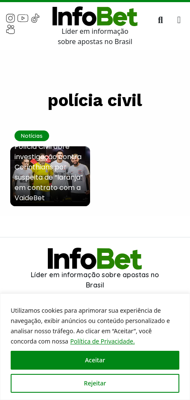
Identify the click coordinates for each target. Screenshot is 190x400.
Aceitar (95, 360)
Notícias (32, 135)
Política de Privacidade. (102, 341)
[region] (95, 346)
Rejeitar (95, 383)
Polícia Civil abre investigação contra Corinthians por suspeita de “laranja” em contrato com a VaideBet (49, 172)
